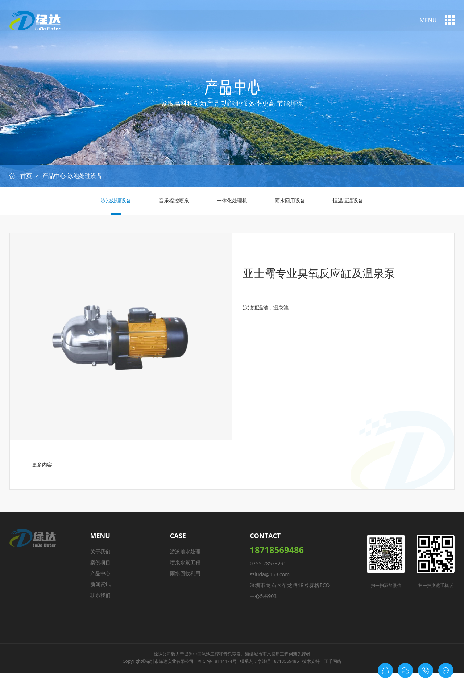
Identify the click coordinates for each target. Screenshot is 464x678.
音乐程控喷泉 (172, 202)
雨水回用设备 (291, 202)
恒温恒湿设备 (351, 202)
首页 (26, 178)
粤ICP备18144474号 (217, 667)
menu (427, 21)
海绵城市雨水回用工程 (267, 660)
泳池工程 (210, 660)
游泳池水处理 (186, 554)
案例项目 (102, 565)
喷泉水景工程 (186, 565)
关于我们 (102, 554)
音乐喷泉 (232, 660)
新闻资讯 (102, 587)
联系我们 (102, 598)
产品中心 (102, 576)
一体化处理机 (232, 202)
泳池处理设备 (113, 202)
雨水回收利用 (186, 576)
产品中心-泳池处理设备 (72, 178)
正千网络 (332, 667)
